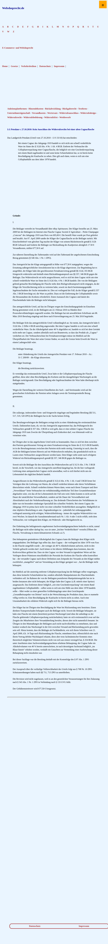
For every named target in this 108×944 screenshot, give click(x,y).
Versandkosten (39, 113)
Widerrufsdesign (88, 113)
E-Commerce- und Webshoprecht (17, 48)
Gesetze (14, 66)
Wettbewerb (65, 117)
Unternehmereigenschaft (18, 113)
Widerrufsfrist (51, 117)
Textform (82, 109)
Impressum (59, 66)
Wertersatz (52, 113)
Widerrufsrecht (14, 117)
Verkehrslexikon (28, 66)
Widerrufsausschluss (69, 113)
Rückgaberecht (69, 109)
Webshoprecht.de (13, 8)
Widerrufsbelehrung (32, 117)
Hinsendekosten (36, 109)
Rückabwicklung (53, 109)
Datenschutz (45, 66)
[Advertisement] (56, 96)
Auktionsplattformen (17, 109)
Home (5, 66)
